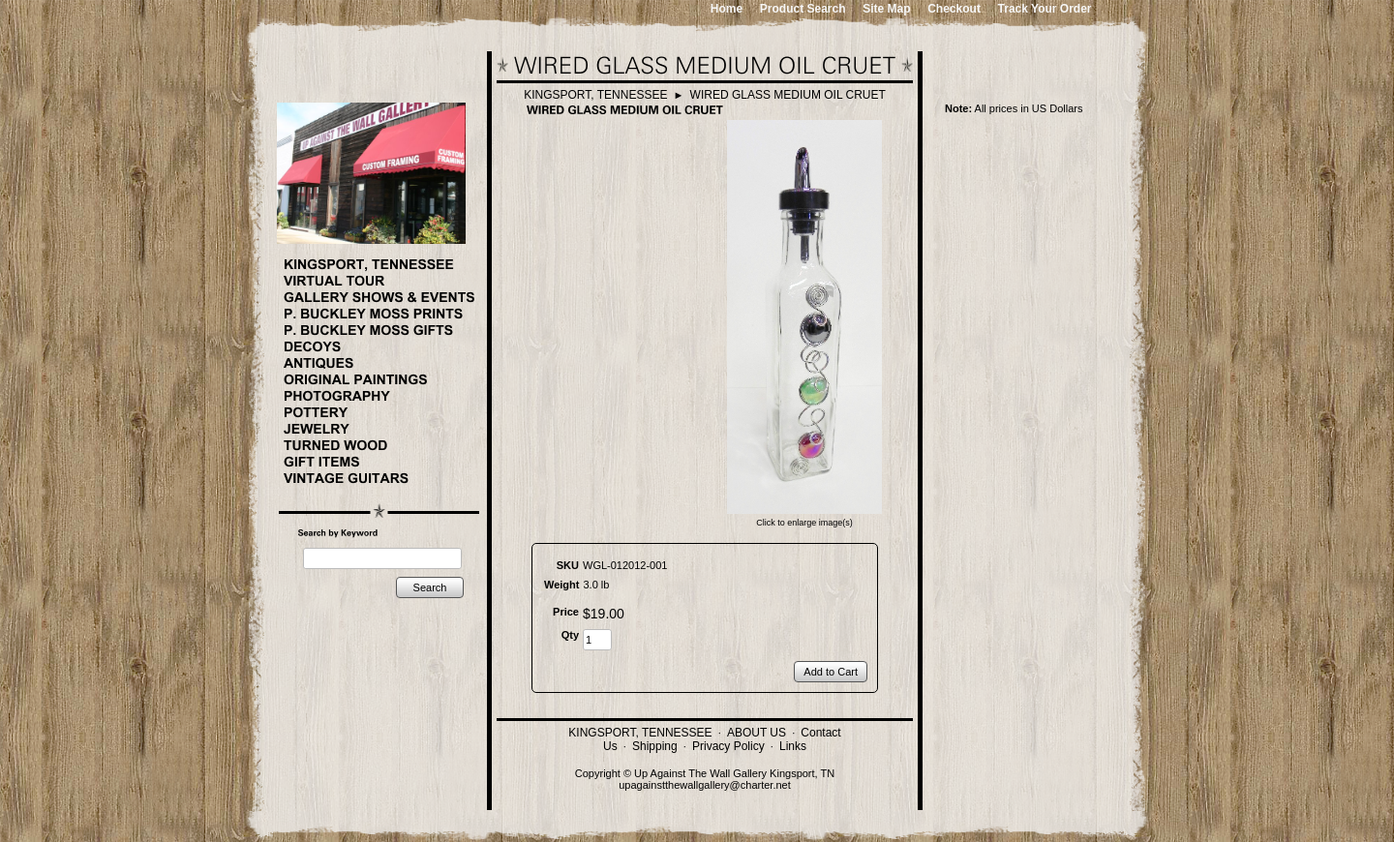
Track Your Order (1045, 8)
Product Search (803, 8)
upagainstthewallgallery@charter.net (705, 785)
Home (726, 8)
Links (792, 746)
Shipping (655, 746)
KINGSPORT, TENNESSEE (595, 95)
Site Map (886, 8)
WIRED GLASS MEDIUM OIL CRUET (788, 95)
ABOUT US (756, 732)
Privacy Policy (728, 746)
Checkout (954, 8)
